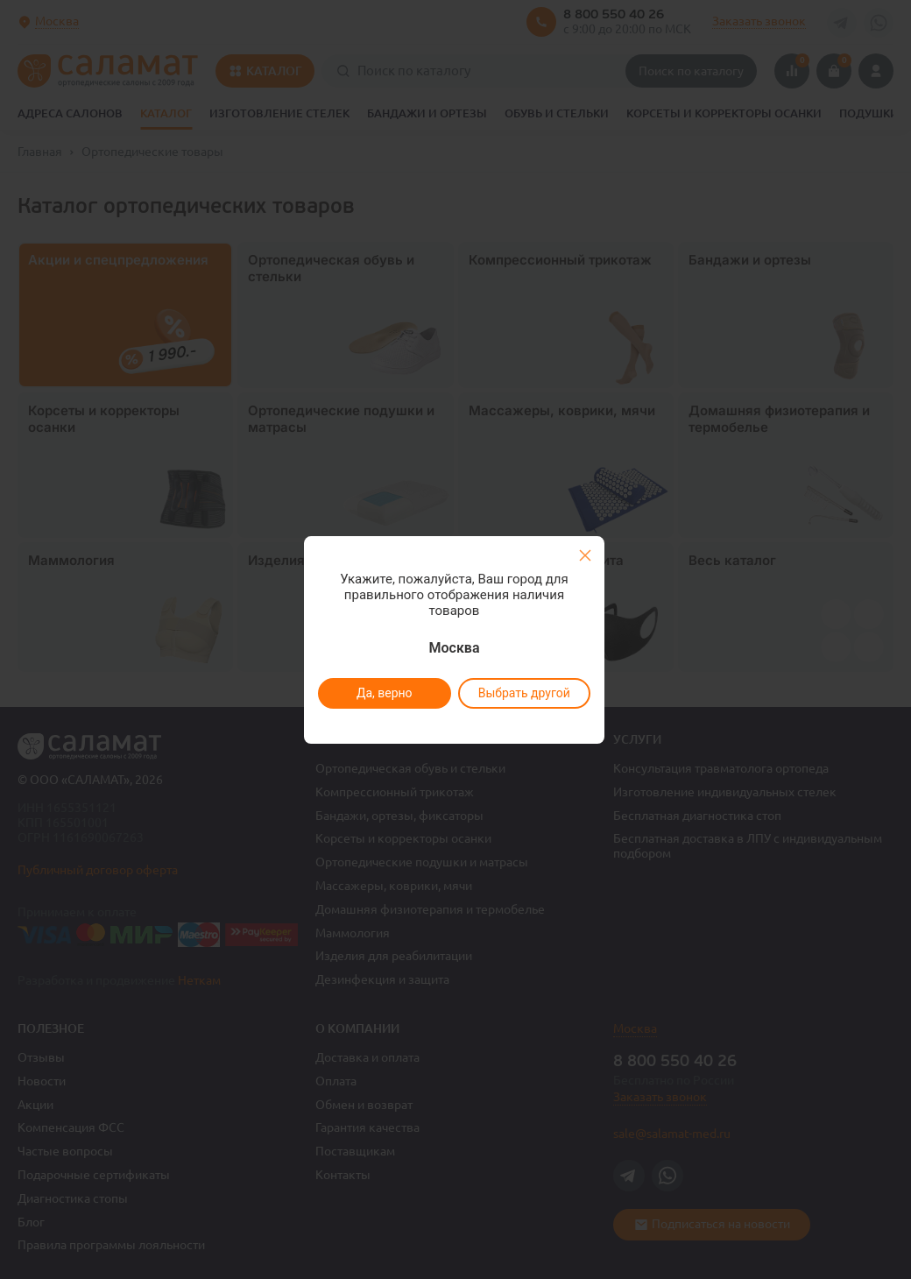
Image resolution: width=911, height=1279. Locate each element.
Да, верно (384, 693)
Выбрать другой (523, 693)
